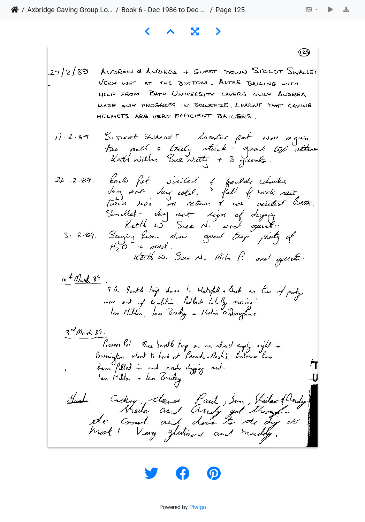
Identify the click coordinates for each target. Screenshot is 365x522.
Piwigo (197, 507)
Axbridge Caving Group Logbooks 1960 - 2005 (70, 10)
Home (15, 10)
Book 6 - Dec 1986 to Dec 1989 (164, 10)
